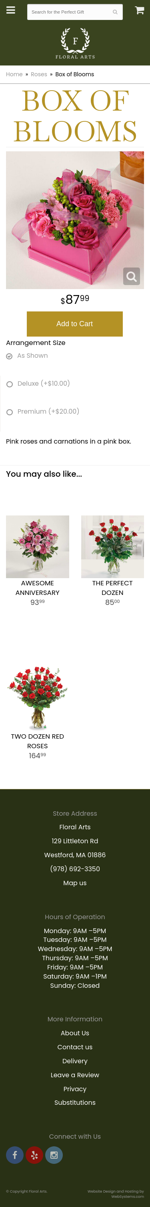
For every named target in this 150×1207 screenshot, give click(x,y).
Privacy (75, 1089)
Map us (74, 883)
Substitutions (75, 1102)
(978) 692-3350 (75, 869)
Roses (39, 74)
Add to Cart (74, 324)
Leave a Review (75, 1075)
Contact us (75, 1047)
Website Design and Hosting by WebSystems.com (116, 1194)
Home (14, 74)
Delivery (75, 1061)
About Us (75, 1033)
